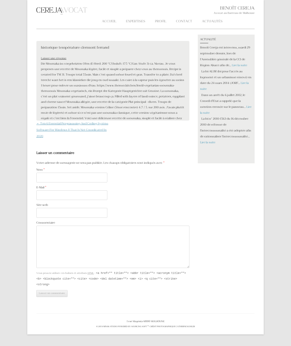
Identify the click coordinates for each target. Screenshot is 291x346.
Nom (40, 170)
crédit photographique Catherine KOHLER (172, 327)
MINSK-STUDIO (110, 327)
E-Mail (41, 187)
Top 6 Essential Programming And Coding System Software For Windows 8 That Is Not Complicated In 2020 (72, 130)
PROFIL (160, 21)
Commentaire (45, 223)
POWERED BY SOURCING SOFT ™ (133, 327)
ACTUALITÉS (212, 21)
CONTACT (184, 21)
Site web (42, 205)
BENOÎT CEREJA (237, 8)
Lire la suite (239, 65)
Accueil (109, 21)
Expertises (135, 21)
